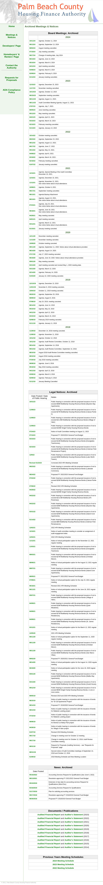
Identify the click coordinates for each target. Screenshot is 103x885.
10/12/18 (32, 338)
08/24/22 (32, 474)
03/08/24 (32, 70)
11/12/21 (32, 183)
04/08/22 (32, 154)
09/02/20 (32, 659)
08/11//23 (32, 99)
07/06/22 (32, 486)
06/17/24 (32, 55)
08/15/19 (32, 700)
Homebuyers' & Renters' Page (12, 55)
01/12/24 (32, 77)
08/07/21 (32, 568)
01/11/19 (32, 323)
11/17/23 (32, 88)
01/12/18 (32, 381)
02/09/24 (32, 73)
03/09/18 (32, 374)
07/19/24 (32, 52)
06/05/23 (32, 110)
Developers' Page (12, 46)
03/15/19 (32, 316)
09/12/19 (32, 688)
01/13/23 (32, 128)
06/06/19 (32, 722)
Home (12, 26)
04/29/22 (32, 490)
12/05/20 (32, 633)
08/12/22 (32, 143)
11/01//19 (32, 287)
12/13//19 (32, 283)
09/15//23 (32, 95)
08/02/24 (32, 48)
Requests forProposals (11, 78)
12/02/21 (32, 528)
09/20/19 (32, 294)
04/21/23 (32, 117)
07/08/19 (32, 302)
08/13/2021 (33, 778)
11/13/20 (32, 240)
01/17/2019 (33, 791)
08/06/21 (32, 562)
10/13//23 (32, 92)
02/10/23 (32, 124)
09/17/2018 (33, 795)
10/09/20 (32, 243)
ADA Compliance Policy (11, 91)
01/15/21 (32, 229)
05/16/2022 (33, 775)
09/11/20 (32, 247)
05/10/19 (32, 309)
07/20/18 (32, 360)
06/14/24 (32, 59)
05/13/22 (32, 150)
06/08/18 (32, 363)
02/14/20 (32, 272)
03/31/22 (32, 512)
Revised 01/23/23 (35, 463)
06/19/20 (32, 258)
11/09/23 (32, 410)
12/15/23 (32, 84)
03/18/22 (32, 157)
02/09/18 (32, 378)
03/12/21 (32, 224)
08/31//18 (32, 752)
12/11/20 (32, 236)
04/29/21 (32, 215)
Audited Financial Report (48, 814)
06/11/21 (32, 589)
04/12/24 (32, 66)
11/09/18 (32, 334)
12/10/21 (32, 173)
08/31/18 (32, 746)
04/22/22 (32, 495)
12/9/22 (32, 455)
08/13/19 (32, 710)
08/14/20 (32, 251)
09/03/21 (32, 554)
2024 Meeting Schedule (63, 861)
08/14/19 (32, 705)
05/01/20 (32, 261)
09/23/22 (32, 139)
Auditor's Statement (74, 814)
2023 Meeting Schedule (63, 864)
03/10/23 (32, 121)
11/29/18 (32, 331)
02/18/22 (32, 161)
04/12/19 (32, 312)
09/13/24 (32, 44)
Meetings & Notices (12, 36)
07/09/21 (32, 580)
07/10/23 (32, 435)
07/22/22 (32, 478)
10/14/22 (32, 135)
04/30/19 (32, 727)
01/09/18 (32, 757)
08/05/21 (32, 576)
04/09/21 (32, 603)
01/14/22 (32, 520)
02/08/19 (32, 320)
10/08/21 (32, 187)
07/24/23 (32, 431)
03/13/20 (32, 265)
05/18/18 (32, 367)
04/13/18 (32, 371)
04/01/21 (32, 219)
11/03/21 (32, 546)
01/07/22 (32, 164)
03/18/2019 (33, 788)
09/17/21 (32, 191)
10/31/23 (32, 402)
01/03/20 (32, 276)
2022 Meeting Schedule (63, 868)
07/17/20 (32, 254)
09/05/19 (32, 696)
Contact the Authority (12, 66)
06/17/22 (32, 146)
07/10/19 (32, 716)
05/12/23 (32, 113)
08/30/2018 (33, 799)
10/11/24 (32, 41)
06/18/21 (32, 211)
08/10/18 (32, 352)
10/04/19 (32, 291)
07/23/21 (32, 205)
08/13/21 (32, 194)
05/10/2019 (33, 783)
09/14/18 (32, 345)
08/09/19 (32, 298)
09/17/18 (32, 736)
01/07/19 (32, 732)
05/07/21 (32, 595)
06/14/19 (32, 305)
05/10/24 (32, 63)
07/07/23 (32, 106)
